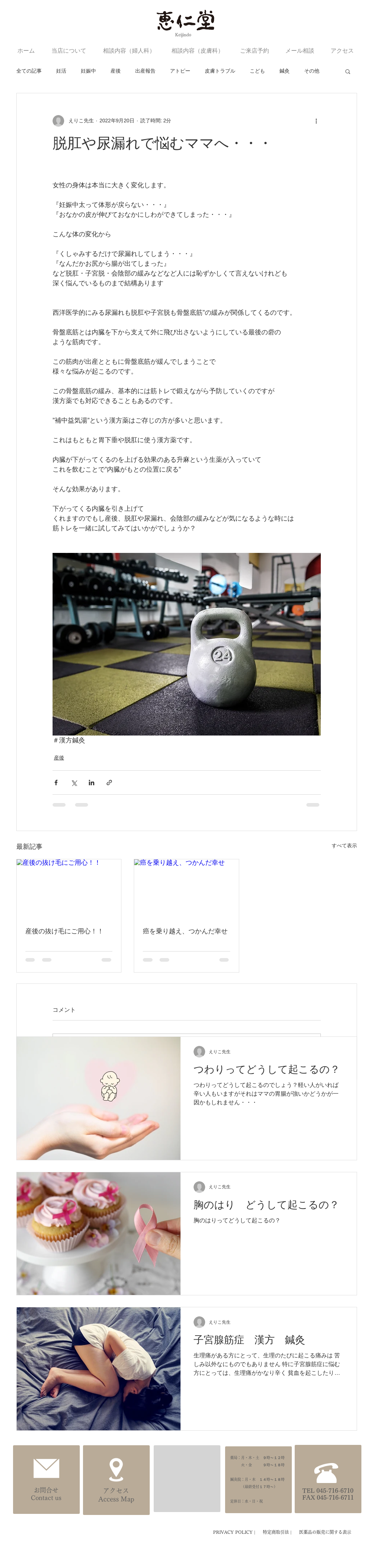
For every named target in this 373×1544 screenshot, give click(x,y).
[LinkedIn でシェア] (91, 782)
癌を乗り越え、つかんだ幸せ (185, 931)
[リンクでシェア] (109, 782)
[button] (347, 71)
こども (257, 71)
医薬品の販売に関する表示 (325, 1532)
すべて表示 (344, 845)
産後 (116, 71)
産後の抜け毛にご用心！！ (64, 931)
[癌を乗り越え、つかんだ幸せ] (186, 888)
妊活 (61, 71)
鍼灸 (284, 71)
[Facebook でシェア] (56, 782)
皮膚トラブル (220, 71)
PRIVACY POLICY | (235, 1532)
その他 (311, 71)
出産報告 (145, 71)
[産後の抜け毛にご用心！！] (69, 888)
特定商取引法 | (278, 1532)
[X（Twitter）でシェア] (73, 782)
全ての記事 (29, 71)
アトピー (180, 71)
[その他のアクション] (316, 121)
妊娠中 (88, 71)
